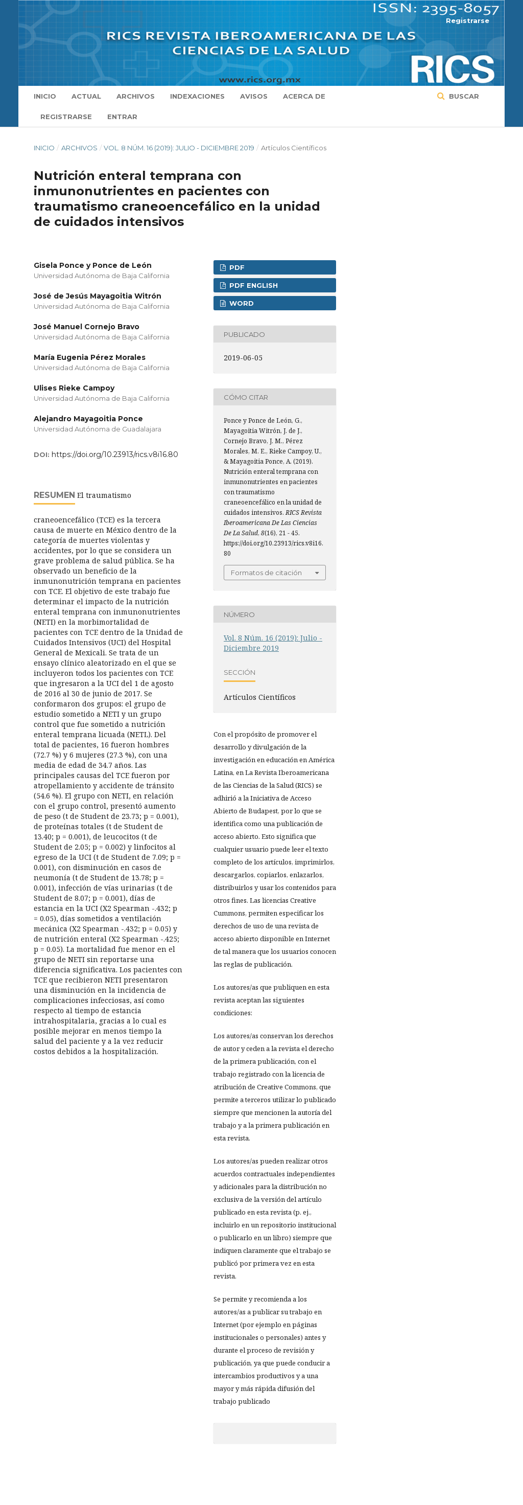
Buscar (463, 96)
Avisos (254, 96)
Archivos (135, 96)
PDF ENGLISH (252, 285)
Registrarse (66, 116)
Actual (86, 96)
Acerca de (304, 96)
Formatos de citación (266, 572)
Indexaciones (197, 96)
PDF (236, 267)
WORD (240, 303)
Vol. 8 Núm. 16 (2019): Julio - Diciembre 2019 (179, 148)
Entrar (122, 116)
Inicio (45, 96)
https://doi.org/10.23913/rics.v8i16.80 (115, 454)
